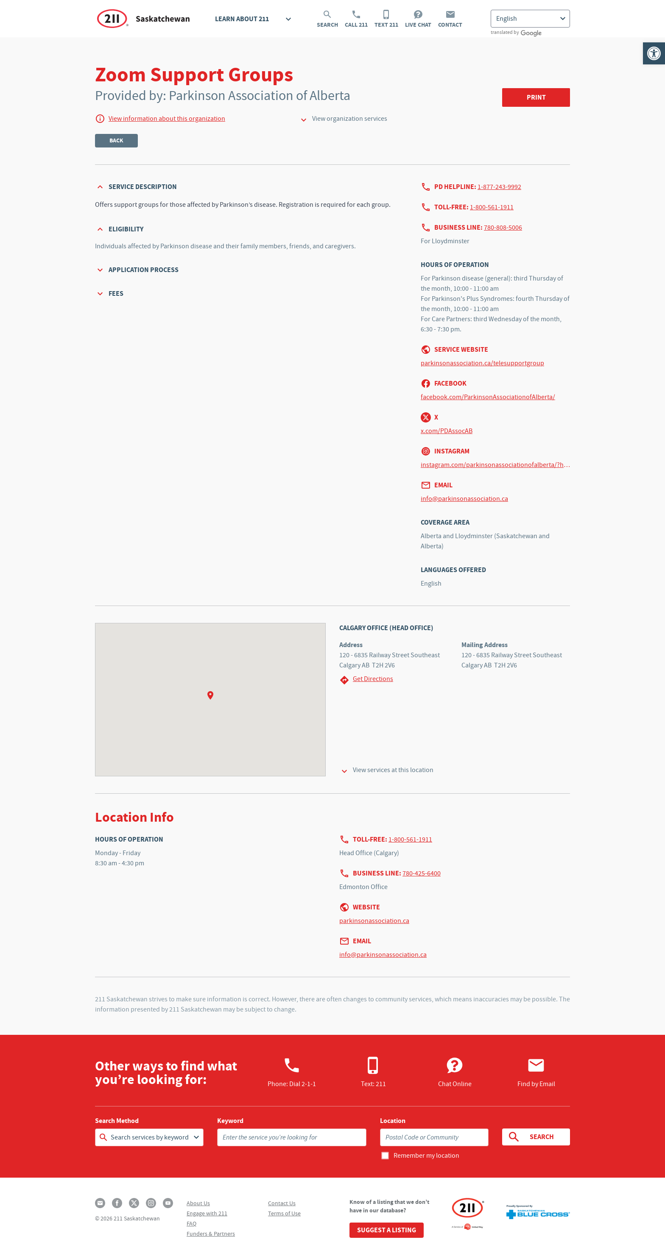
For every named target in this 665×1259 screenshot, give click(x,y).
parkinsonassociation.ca (374, 921)
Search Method (117, 1121)
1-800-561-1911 (492, 207)
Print (536, 97)
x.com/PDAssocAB (446, 431)
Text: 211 (373, 1072)
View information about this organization (167, 118)
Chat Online (455, 1072)
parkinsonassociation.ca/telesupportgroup (482, 363)
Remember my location (426, 1155)
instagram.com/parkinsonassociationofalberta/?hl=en (495, 465)
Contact (450, 19)
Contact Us (282, 1203)
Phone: (292, 1072)
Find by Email (536, 1072)
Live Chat (418, 19)
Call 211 (356, 19)
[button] (654, 53)
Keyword (230, 1121)
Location (392, 1121)
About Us (198, 1203)
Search (327, 19)
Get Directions (366, 680)
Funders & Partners (211, 1233)
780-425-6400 (421, 873)
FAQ (191, 1223)
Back (116, 140)
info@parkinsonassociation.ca (464, 499)
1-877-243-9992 (499, 187)
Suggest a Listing (386, 1230)
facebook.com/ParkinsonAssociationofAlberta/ (488, 397)
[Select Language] (530, 19)
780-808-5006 (503, 227)
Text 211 (386, 19)
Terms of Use (284, 1213)
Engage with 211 (207, 1213)
